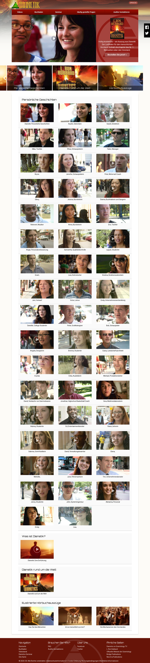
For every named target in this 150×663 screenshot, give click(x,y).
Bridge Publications (114, 654)
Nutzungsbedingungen (90, 661)
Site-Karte (22, 657)
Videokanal (23, 652)
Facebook (80, 646)
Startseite (22, 646)
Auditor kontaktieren (122, 12)
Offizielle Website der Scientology (119, 652)
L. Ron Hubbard (112, 649)
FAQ (49, 646)
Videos (20, 12)
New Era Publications (114, 657)
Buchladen (39, 12)
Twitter (80, 649)
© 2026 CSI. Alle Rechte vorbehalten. (32, 661)
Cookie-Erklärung (74, 661)
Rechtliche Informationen (109, 661)
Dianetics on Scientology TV (117, 646)
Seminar (58, 12)
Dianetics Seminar (25, 654)
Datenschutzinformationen (57, 661)
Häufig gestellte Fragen (86, 12)
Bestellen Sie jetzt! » (117, 54)
